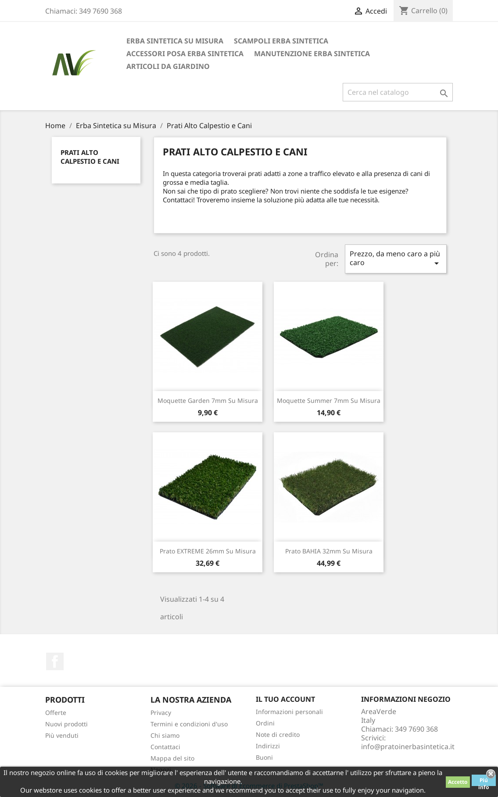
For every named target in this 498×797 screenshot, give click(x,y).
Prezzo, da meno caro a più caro (396, 259)
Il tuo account (285, 699)
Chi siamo (164, 735)
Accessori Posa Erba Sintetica (185, 53)
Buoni (264, 757)
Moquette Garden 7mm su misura (208, 400)
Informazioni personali (289, 711)
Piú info (483, 781)
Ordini (265, 723)
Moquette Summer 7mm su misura (328, 400)
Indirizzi (268, 746)
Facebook (55, 661)
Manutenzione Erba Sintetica (312, 53)
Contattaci (165, 747)
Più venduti (62, 735)
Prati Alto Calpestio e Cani (90, 156)
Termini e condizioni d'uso (189, 724)
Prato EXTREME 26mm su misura (208, 551)
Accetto (458, 782)
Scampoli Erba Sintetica (281, 41)
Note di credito (278, 734)
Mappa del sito (172, 758)
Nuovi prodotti (66, 724)
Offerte (55, 712)
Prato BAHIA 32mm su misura (329, 551)
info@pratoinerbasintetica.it (408, 746)
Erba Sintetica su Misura (174, 41)
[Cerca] (398, 92)
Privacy (160, 712)
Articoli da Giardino (168, 66)
